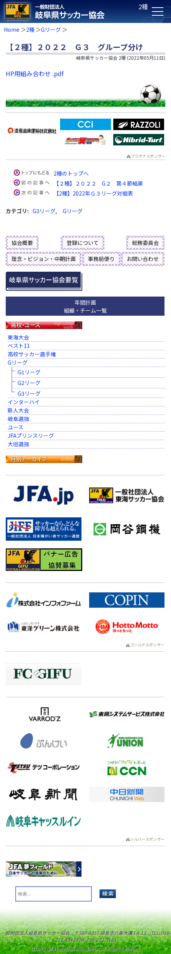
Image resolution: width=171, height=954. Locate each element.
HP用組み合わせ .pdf (35, 73)
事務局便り (101, 259)
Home (12, 29)
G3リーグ (44, 211)
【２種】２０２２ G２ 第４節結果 (98, 183)
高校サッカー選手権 (32, 354)
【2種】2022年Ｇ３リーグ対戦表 (93, 193)
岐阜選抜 (18, 418)
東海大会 (18, 337)
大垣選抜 (18, 444)
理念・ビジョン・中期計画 (43, 259)
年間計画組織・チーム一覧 (85, 306)
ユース (15, 427)
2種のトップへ (71, 173)
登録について (83, 242)
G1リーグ (29, 372)
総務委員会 (145, 242)
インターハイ (24, 402)
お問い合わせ (143, 259)
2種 (30, 29)
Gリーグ (51, 29)
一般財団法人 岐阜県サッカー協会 (68, 11)
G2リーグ (29, 382)
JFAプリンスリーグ (31, 435)
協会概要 (22, 242)
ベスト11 (19, 345)
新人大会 (18, 410)
